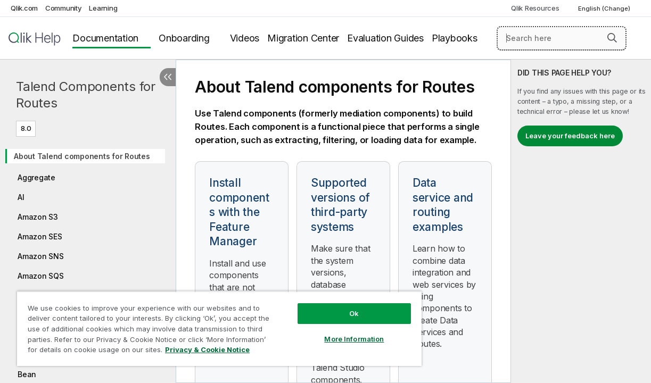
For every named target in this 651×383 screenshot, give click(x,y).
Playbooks (454, 38)
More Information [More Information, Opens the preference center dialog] (331, 331)
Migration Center (303, 38)
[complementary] (581, 221)
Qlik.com (24, 8)
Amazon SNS (41, 256)
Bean (27, 374)
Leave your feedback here (570, 135)
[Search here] (561, 38)
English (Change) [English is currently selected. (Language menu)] (605, 8)
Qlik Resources (535, 8)
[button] (612, 37)
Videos (245, 38)
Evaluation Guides (385, 38)
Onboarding (184, 38)
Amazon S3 (38, 216)
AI (21, 197)
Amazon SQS (41, 275)
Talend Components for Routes (85, 95)
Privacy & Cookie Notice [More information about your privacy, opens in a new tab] (89, 351)
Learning (103, 8)
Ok (331, 305)
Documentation (105, 38)
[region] (205, 324)
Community (63, 8)
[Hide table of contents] (168, 77)
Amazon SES (40, 236)
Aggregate (36, 177)
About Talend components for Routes (82, 156)
